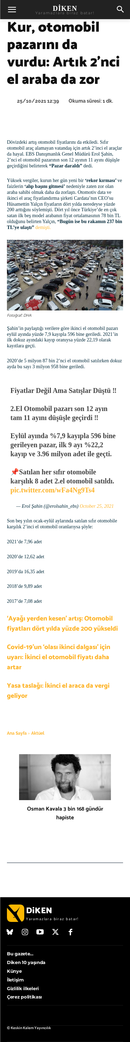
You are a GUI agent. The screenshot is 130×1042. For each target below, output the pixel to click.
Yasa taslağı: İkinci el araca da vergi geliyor (58, 690)
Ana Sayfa (17, 733)
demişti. (43, 227)
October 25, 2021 (97, 506)
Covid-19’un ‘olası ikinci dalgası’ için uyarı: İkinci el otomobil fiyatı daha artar (58, 657)
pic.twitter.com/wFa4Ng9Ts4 (52, 490)
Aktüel (37, 733)
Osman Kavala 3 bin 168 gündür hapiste (65, 813)
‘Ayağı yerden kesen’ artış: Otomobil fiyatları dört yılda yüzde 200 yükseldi (62, 623)
